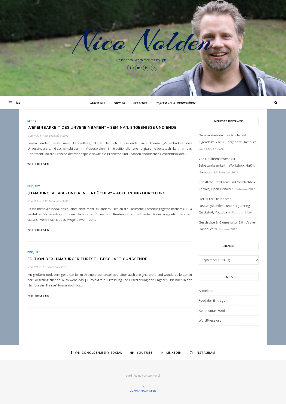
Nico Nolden (143, 41)
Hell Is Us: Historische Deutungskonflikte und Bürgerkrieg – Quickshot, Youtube (226, 205)
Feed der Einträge (212, 300)
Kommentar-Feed (212, 310)
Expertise (140, 103)
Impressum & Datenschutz (176, 103)
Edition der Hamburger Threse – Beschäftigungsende (87, 259)
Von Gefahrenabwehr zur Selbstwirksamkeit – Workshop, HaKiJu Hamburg (227, 165)
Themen (119, 103)
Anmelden (206, 290)
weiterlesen (38, 164)
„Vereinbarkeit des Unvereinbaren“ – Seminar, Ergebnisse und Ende (102, 127)
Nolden (38, 135)
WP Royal (154, 375)
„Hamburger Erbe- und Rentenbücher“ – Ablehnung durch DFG (96, 193)
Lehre (31, 120)
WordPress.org (210, 320)
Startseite (97, 103)
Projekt (33, 186)
